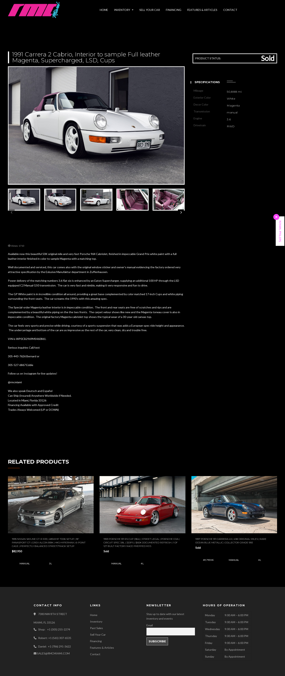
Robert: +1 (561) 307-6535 (54, 638)
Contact (95, 654)
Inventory (96, 621)
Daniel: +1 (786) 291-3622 (54, 646)
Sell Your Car (98, 634)
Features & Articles (102, 647)
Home (93, 615)
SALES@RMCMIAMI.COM (53, 653)
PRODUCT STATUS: (208, 58)
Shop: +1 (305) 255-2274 (54, 629)
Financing (96, 641)
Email (149, 625)
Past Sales (96, 628)
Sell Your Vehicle (280, 231)
